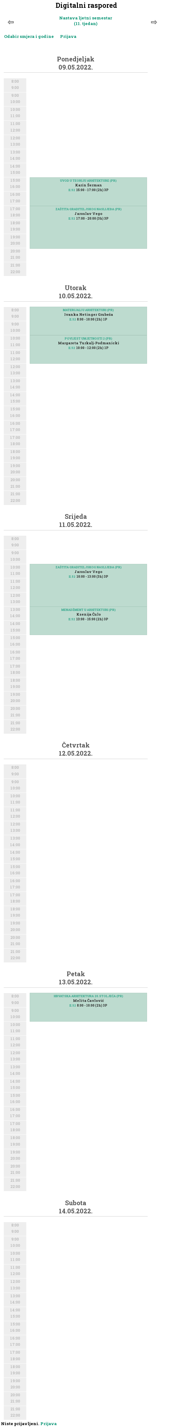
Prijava (68, 36)
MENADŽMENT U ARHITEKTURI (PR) (88, 610)
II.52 (72, 190)
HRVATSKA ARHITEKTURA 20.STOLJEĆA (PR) (88, 996)
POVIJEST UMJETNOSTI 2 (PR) (88, 338)
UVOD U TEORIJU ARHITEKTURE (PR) (88, 181)
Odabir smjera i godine (29, 36)
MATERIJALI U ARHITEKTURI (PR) (88, 310)
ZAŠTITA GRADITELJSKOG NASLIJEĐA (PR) (88, 209)
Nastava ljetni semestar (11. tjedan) (85, 20)
